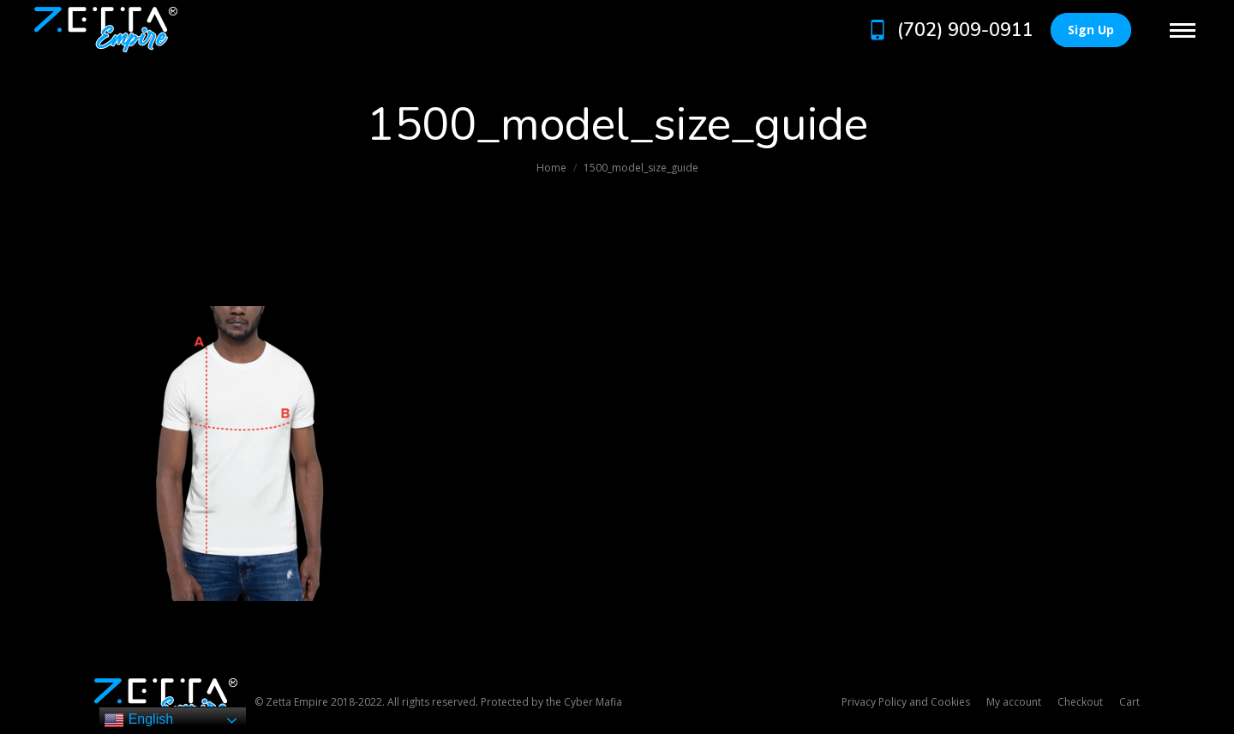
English (138, 720)
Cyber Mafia (593, 702)
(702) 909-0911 (949, 30)
